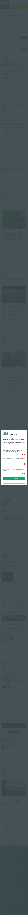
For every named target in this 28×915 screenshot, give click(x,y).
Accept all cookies (14, 478)
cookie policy (10, 443)
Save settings (14, 482)
